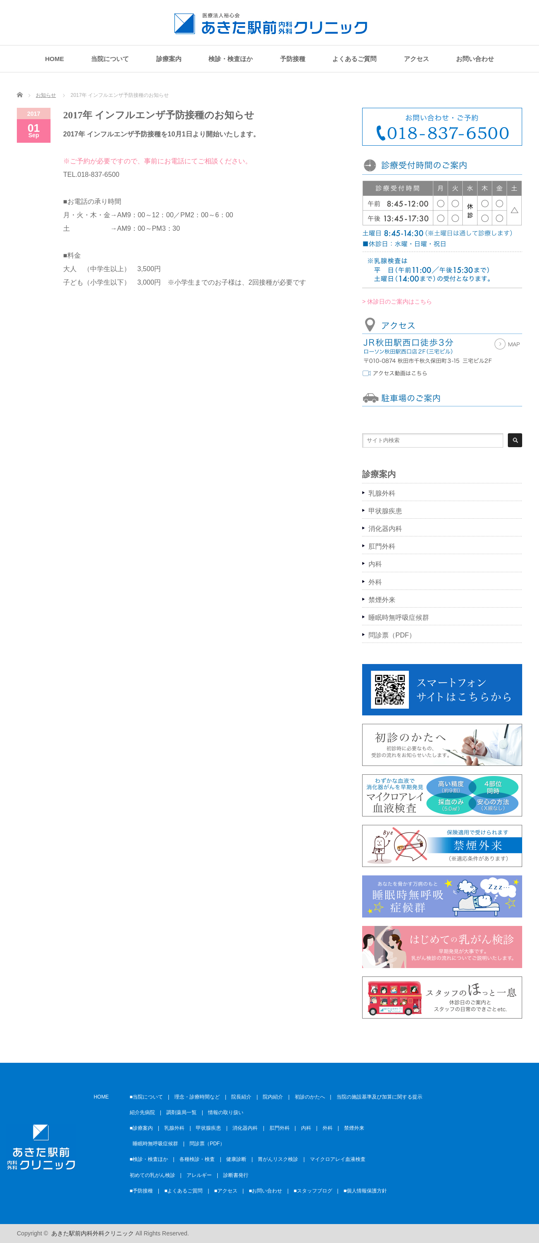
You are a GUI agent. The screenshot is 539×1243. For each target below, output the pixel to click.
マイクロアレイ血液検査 (338, 1159)
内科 (375, 564)
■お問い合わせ (265, 1191)
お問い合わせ (475, 58)
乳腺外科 (381, 493)
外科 (375, 582)
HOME (54, 58)
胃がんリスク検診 (278, 1159)
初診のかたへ (310, 1097)
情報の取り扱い (225, 1112)
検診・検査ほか (230, 58)
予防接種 (292, 58)
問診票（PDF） (392, 635)
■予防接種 (141, 1191)
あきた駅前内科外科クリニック (92, 1233)
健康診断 (236, 1159)
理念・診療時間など (197, 1097)
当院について (110, 58)
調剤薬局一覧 (181, 1112)
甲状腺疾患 (385, 511)
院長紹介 (241, 1097)
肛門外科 (381, 546)
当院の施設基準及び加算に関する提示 (379, 1097)
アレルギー (199, 1175)
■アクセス (225, 1191)
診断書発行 (235, 1175)
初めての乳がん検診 (152, 1175)
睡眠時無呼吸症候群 (398, 617)
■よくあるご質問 (183, 1191)
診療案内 (168, 58)
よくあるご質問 (354, 58)
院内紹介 (273, 1097)
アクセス (416, 58)
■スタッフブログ (313, 1191)
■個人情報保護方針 (365, 1191)
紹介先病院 (142, 1112)
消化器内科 (385, 528)
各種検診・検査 (197, 1159)
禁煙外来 (381, 599)
